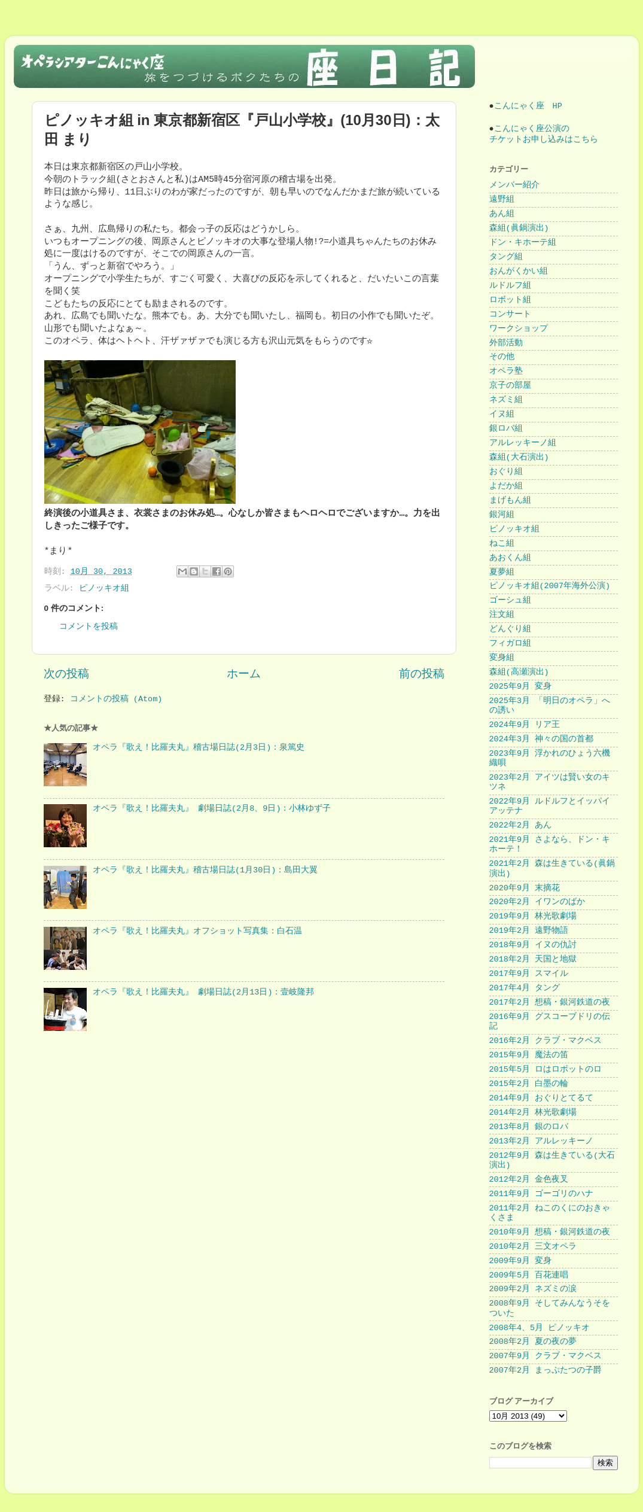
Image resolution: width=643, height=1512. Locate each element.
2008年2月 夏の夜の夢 (533, 1341)
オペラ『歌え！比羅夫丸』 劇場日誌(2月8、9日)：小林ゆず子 (212, 808)
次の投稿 (66, 674)
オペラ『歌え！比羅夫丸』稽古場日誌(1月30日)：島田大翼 (205, 870)
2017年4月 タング (524, 988)
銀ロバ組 (506, 428)
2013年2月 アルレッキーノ (541, 1141)
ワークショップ (518, 328)
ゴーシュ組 (510, 600)
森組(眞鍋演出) (519, 228)
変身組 (501, 657)
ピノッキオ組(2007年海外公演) (550, 586)
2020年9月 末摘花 (524, 888)
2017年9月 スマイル (529, 973)
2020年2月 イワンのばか (537, 902)
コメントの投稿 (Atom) (116, 699)
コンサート (510, 314)
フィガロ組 (510, 643)
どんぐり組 (510, 629)
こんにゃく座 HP (528, 106)
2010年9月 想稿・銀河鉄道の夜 (550, 1232)
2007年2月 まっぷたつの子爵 (545, 1370)
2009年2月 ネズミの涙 (533, 1289)
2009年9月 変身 (520, 1261)
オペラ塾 (506, 371)
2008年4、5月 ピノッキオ (539, 1328)
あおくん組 (510, 557)
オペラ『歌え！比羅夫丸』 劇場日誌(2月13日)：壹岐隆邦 (204, 992)
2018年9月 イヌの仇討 (533, 945)
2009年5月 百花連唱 (529, 1275)
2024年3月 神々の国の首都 (541, 739)
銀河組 (501, 514)
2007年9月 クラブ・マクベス (545, 1356)
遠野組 (501, 199)
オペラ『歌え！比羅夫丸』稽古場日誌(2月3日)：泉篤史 (198, 747)
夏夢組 (501, 572)
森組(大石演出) (519, 457)
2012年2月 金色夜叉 (529, 1179)
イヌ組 (501, 414)
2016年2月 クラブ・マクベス (545, 1040)
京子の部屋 (510, 385)
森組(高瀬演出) (519, 672)
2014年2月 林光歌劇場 (533, 1112)
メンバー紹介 (514, 185)
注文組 (501, 614)
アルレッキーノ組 (522, 443)
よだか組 (506, 486)
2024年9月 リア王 (524, 724)
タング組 (506, 256)
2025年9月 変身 (520, 686)
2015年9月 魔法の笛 (529, 1055)
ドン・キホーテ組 (522, 242)
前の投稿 (421, 674)
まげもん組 (510, 500)
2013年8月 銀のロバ (529, 1126)
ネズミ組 (506, 400)
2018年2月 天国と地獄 (533, 959)
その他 (501, 356)
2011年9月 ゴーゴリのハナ (541, 1193)
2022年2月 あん (520, 825)
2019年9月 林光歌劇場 (533, 916)
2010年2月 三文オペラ (533, 1246)
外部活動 (506, 343)
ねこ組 (501, 543)
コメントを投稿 (88, 626)
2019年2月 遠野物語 (529, 930)
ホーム (244, 674)
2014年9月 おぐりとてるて (541, 1098)
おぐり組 (506, 471)
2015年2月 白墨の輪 (529, 1083)
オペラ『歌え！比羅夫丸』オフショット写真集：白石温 (197, 931)
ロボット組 (510, 300)
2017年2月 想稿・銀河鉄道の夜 (550, 1002)
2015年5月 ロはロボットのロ (545, 1069)
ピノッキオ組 (104, 588)
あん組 (501, 213)
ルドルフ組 (510, 285)
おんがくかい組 (518, 271)
